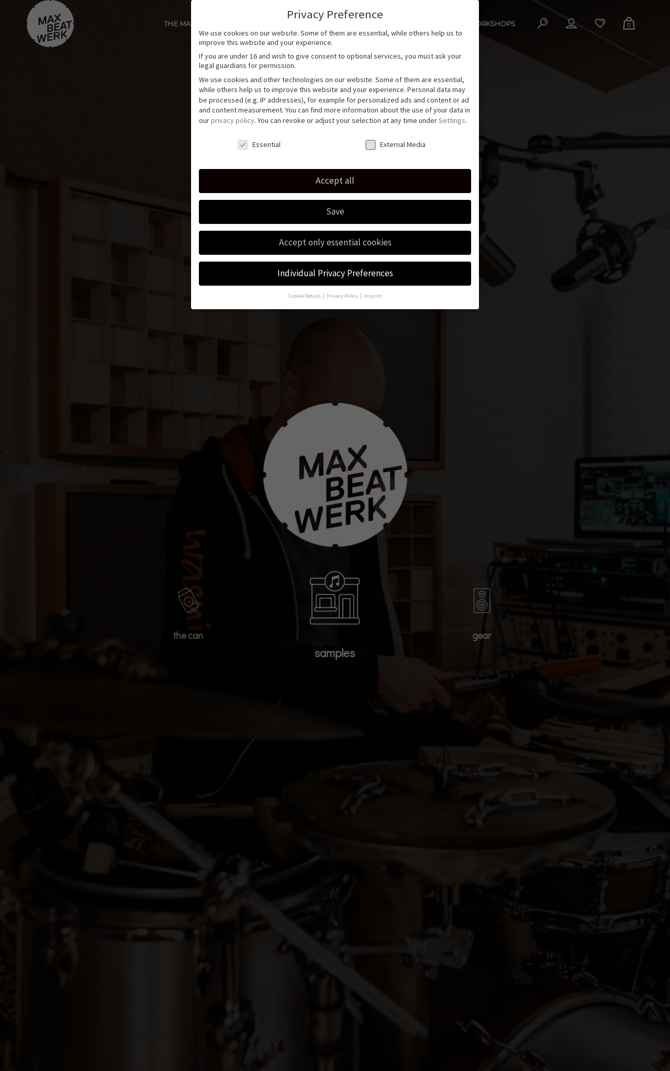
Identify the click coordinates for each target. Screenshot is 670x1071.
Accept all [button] (335, 176)
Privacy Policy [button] (343, 290)
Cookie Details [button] (305, 290)
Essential (259, 139)
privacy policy (232, 115)
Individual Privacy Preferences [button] (335, 268)
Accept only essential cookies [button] (335, 237)
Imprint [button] (373, 290)
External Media (395, 139)
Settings (452, 115)
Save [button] (335, 206)
